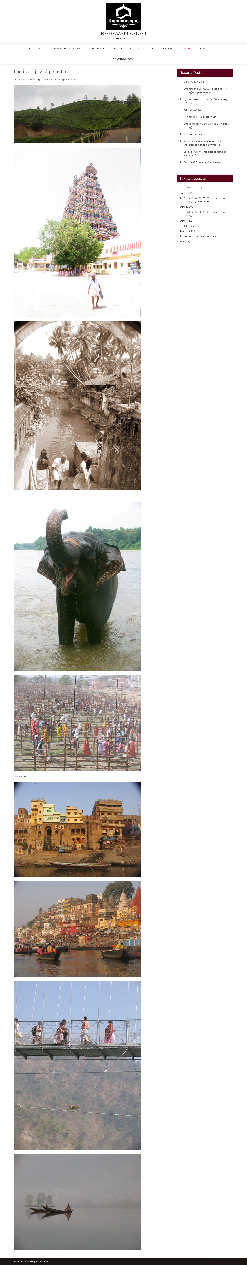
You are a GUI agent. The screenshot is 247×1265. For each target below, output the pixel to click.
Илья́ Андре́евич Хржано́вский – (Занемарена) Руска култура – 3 (202, 143)
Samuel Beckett (193, 134)
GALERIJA (187, 48)
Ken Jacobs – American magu (200, 116)
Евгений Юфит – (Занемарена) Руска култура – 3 (205, 153)
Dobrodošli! (96, 48)
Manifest (117, 48)
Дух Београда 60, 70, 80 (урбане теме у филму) (206, 125)
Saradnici (169, 48)
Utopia (152, 48)
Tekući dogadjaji (123, 59)
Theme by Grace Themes (219, 1261)
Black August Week (194, 81)
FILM (202, 48)
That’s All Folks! (34, 48)
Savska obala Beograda (66, 48)
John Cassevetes (193, 109)
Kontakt (217, 48)
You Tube (135, 48)
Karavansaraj (123, 33)
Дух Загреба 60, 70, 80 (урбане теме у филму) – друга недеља (205, 90)
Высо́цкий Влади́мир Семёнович (202, 162)
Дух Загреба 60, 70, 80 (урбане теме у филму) (205, 101)
